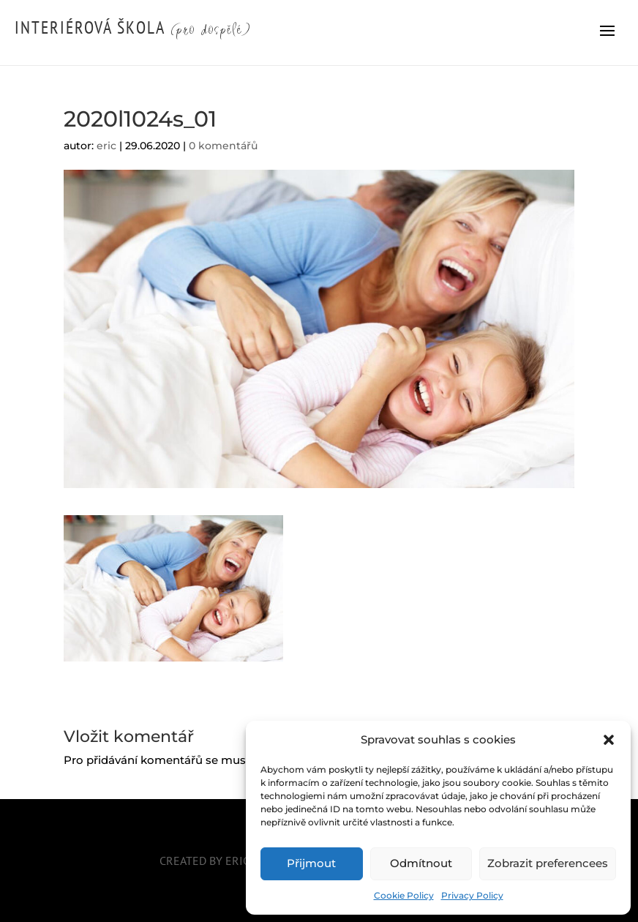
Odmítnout (421, 863)
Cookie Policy (404, 895)
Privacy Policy (472, 895)
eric (106, 145)
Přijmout (311, 863)
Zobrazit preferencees (547, 863)
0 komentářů (223, 145)
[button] (608, 739)
